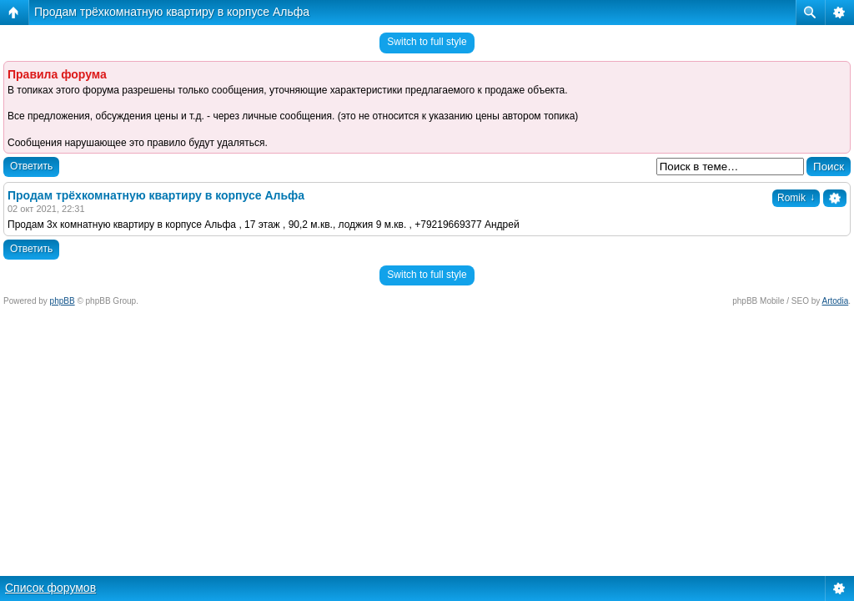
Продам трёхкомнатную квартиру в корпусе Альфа (171, 11)
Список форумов (50, 587)
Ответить (31, 166)
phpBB (62, 301)
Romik (796, 198)
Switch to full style (426, 42)
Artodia (835, 301)
